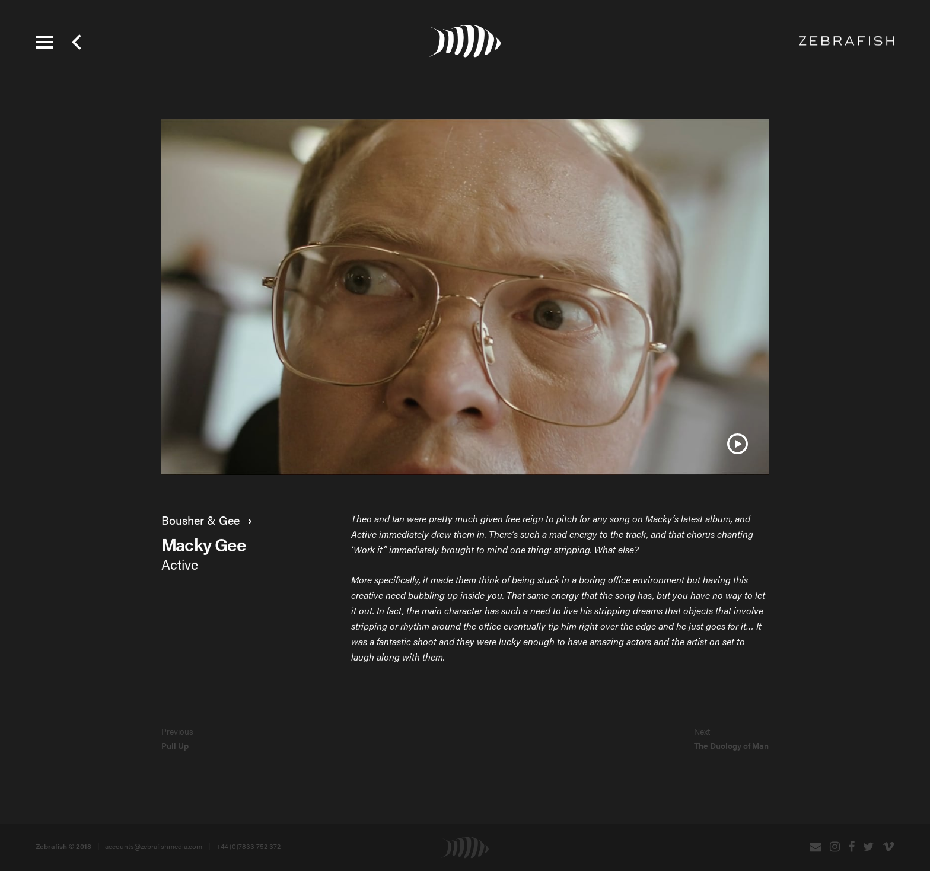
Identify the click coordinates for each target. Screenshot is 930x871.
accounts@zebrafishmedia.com (153, 846)
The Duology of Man (731, 745)
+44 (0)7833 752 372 (248, 846)
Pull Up (175, 745)
